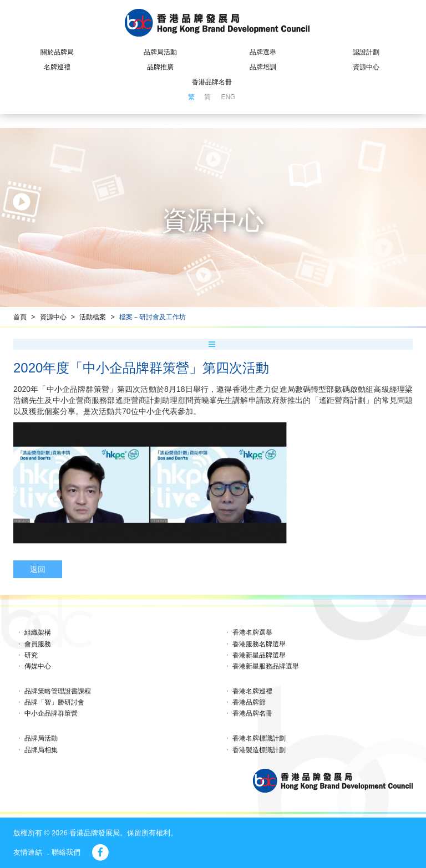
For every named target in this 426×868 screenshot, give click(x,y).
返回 (37, 569)
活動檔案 (92, 317)
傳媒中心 (37, 666)
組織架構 (37, 632)
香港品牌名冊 (212, 82)
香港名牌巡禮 (252, 691)
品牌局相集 (41, 750)
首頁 (20, 317)
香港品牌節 (249, 702)
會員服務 (37, 644)
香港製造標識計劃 (259, 750)
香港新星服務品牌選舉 (265, 666)
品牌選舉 (263, 52)
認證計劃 (366, 52)
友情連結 (27, 852)
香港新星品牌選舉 (259, 655)
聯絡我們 (66, 852)
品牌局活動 (160, 52)
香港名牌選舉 (252, 632)
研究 (31, 655)
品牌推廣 (160, 67)
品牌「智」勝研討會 (54, 702)
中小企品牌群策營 (51, 713)
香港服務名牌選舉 (259, 644)
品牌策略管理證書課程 (57, 691)
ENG (228, 97)
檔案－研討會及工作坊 (152, 317)
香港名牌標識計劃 (259, 738)
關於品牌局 (57, 52)
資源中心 (366, 67)
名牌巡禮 (57, 67)
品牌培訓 (263, 67)
